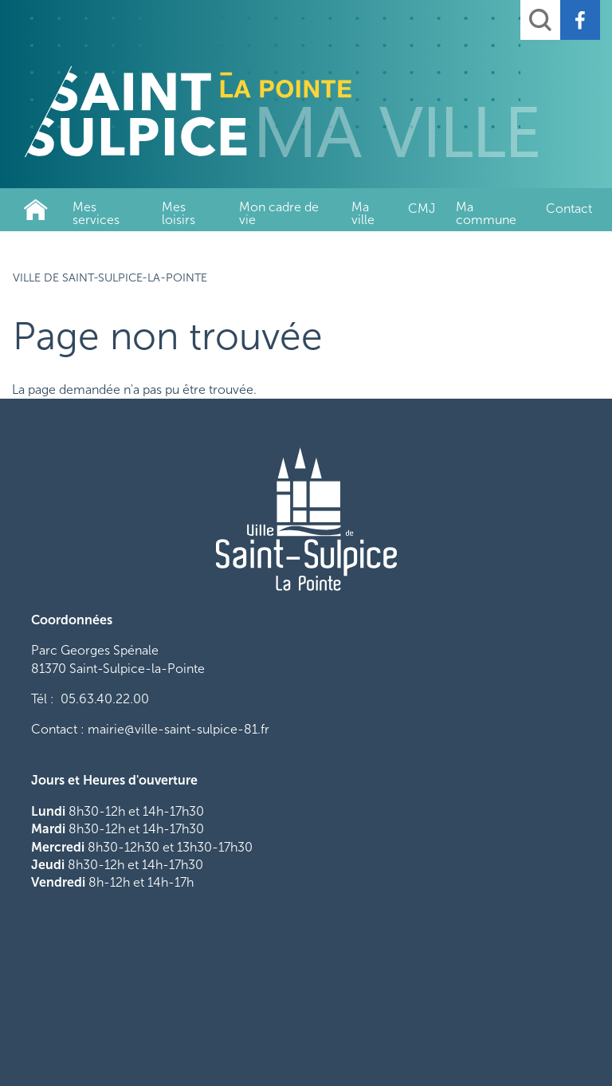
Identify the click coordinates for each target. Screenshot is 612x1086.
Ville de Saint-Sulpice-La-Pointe (36, 209)
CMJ (421, 208)
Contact (569, 208)
